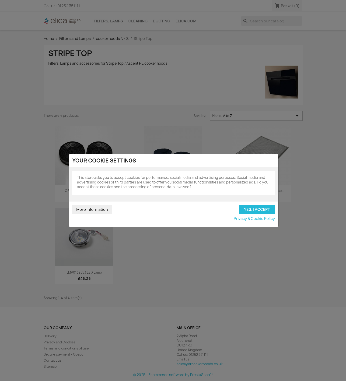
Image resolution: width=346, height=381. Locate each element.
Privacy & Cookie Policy (254, 218)
